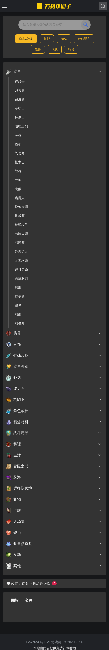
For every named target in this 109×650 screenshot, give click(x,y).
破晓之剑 (21, 126)
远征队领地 (53, 488)
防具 (53, 333)
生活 (53, 455)
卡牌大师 (21, 234)
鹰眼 (18, 189)
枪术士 (20, 162)
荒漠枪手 (21, 225)
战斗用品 (53, 433)
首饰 (53, 344)
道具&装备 (26, 39)
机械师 (20, 216)
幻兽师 (20, 323)
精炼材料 (53, 421)
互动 (53, 554)
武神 (18, 180)
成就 (55, 49)
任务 (38, 49)
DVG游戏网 (52, 642)
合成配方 (84, 39)
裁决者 (20, 99)
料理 (53, 444)
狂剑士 (20, 117)
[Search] (103, 6)
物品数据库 (41, 583)
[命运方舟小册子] (55, 6)
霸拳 (18, 144)
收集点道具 (53, 543)
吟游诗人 (21, 251)
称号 (71, 49)
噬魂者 (20, 296)
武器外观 (53, 366)
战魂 (18, 171)
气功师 (20, 153)
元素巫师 (21, 260)
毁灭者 (20, 90)
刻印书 (53, 399)
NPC (64, 39)
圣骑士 (20, 108)
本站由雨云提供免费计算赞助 (54, 648)
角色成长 (53, 410)
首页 (25, 583)
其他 (53, 565)
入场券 (53, 521)
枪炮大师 (21, 207)
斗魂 (18, 135)
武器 (53, 71)
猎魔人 (20, 198)
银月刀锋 (21, 269)
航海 (53, 477)
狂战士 (20, 81)
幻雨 (18, 314)
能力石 (53, 388)
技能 (47, 39)
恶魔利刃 (21, 278)
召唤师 (20, 243)
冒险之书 (53, 466)
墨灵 (18, 305)
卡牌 (53, 510)
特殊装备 (53, 355)
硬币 (53, 532)
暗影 (18, 287)
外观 (53, 377)
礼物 (53, 499)
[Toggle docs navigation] (4, 6)
